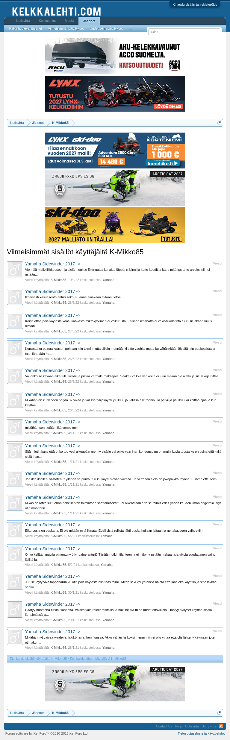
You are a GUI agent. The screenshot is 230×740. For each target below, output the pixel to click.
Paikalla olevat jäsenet (25, 28)
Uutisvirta (23, 20)
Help (178, 726)
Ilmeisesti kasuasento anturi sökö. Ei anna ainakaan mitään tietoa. (73, 297)
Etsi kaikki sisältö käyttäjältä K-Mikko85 (38, 658)
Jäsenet (89, 21)
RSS (221, 726)
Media (69, 20)
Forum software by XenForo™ (47, 733)
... (130, 28)
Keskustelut (47, 20)
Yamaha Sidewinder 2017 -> (52, 264)
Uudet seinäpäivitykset (106, 28)
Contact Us (164, 726)
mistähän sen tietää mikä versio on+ (51, 427)
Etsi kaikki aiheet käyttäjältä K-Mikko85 (98, 658)
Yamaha (108, 280)
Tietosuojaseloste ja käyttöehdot (201, 733)
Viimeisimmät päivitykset (66, 28)
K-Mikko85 (58, 280)
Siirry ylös (209, 726)
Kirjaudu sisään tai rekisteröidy (194, 4)
